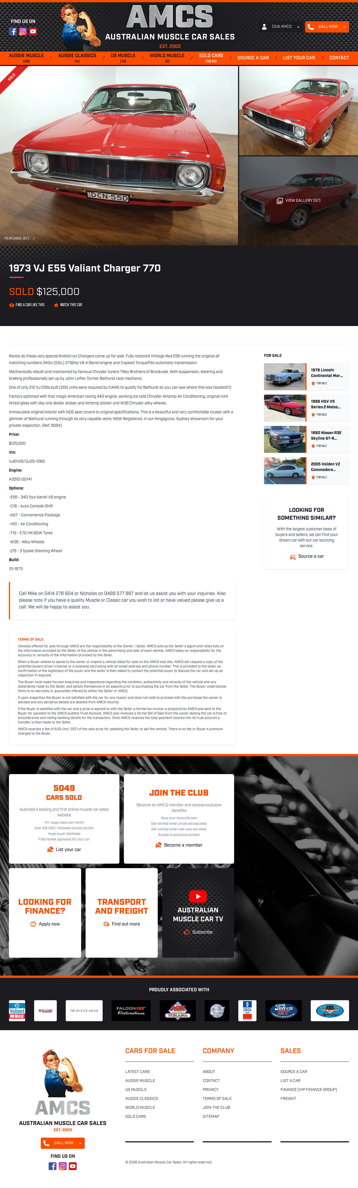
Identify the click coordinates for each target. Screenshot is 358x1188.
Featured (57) (16, 238)
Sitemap (211, 1117)
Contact (339, 58)
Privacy (210, 1090)
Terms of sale (217, 1099)
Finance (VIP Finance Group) (309, 1090)
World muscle (167, 59)
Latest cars (137, 1072)
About (209, 1072)
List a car (290, 1081)
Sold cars (211, 59)
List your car (299, 58)
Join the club (216, 1108)
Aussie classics (77, 59)
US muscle (123, 59)
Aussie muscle (26, 59)
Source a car (253, 58)
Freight (288, 1099)
